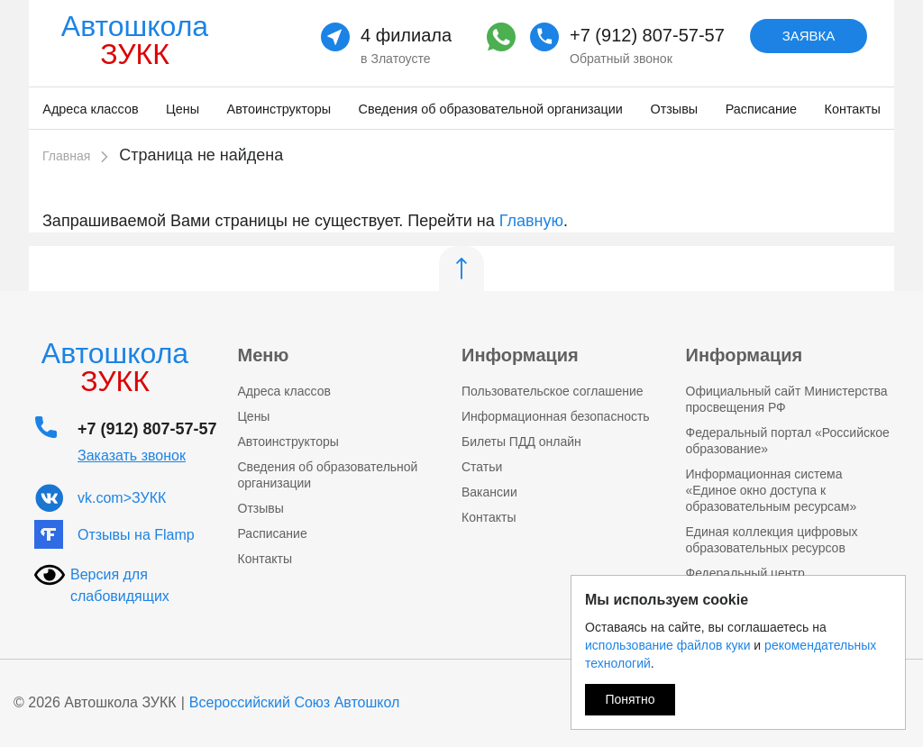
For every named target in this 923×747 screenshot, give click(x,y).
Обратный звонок (621, 58)
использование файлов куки (667, 645)
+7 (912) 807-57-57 (647, 35)
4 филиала (406, 35)
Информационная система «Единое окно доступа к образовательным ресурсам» (771, 490)
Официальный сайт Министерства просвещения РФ (787, 399)
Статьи (482, 467)
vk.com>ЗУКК (122, 498)
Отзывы (674, 109)
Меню (263, 355)
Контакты (853, 109)
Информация (520, 355)
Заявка (809, 35)
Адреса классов (90, 109)
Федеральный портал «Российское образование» (788, 440)
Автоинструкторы (279, 109)
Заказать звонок (132, 455)
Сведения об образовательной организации (491, 109)
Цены (182, 109)
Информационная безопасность (556, 416)
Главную (531, 221)
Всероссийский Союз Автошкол (294, 702)
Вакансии (489, 492)
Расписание (761, 109)
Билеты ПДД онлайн (521, 441)
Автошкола (135, 40)
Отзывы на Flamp (136, 534)
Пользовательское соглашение (553, 391)
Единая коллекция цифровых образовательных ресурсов (772, 539)
